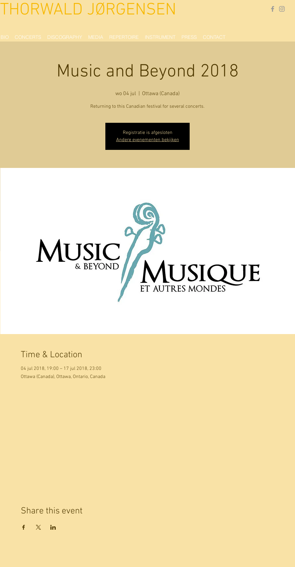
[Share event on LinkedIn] (53, 527)
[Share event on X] (38, 527)
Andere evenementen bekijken (147, 140)
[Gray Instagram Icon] (282, 9)
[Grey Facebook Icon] (272, 9)
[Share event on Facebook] (23, 527)
